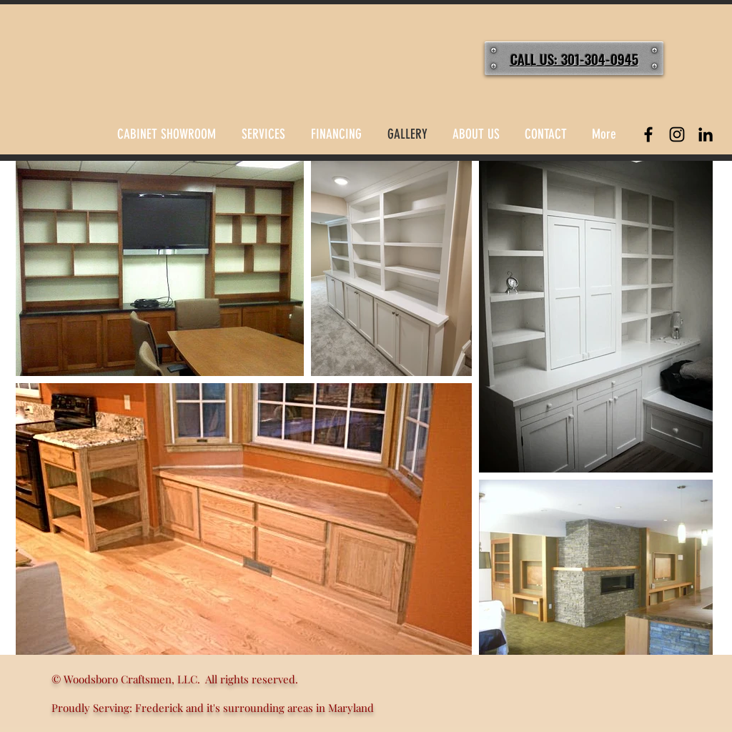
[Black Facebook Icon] (648, 134)
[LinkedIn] (706, 134)
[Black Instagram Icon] (677, 134)
